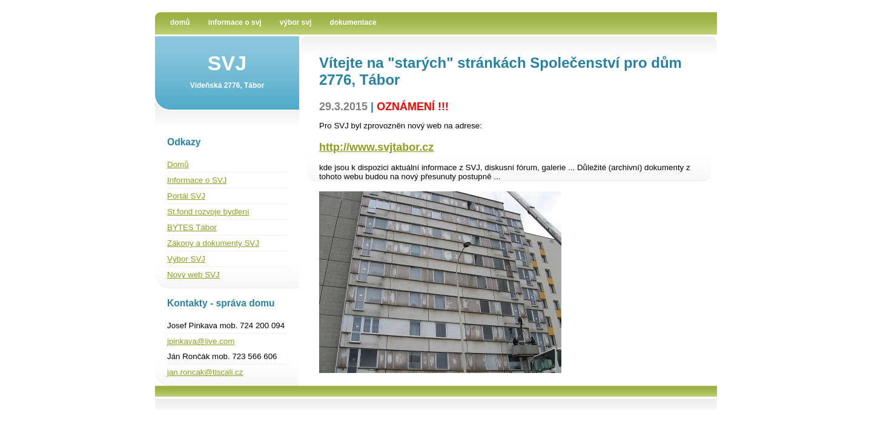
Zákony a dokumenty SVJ (213, 243)
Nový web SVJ (193, 274)
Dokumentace (352, 22)
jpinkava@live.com (200, 341)
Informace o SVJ (235, 22)
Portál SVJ (186, 195)
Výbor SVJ (296, 22)
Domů (180, 22)
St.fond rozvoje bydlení (208, 211)
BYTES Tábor (192, 227)
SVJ (227, 62)
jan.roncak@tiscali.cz (205, 372)
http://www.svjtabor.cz (376, 147)
